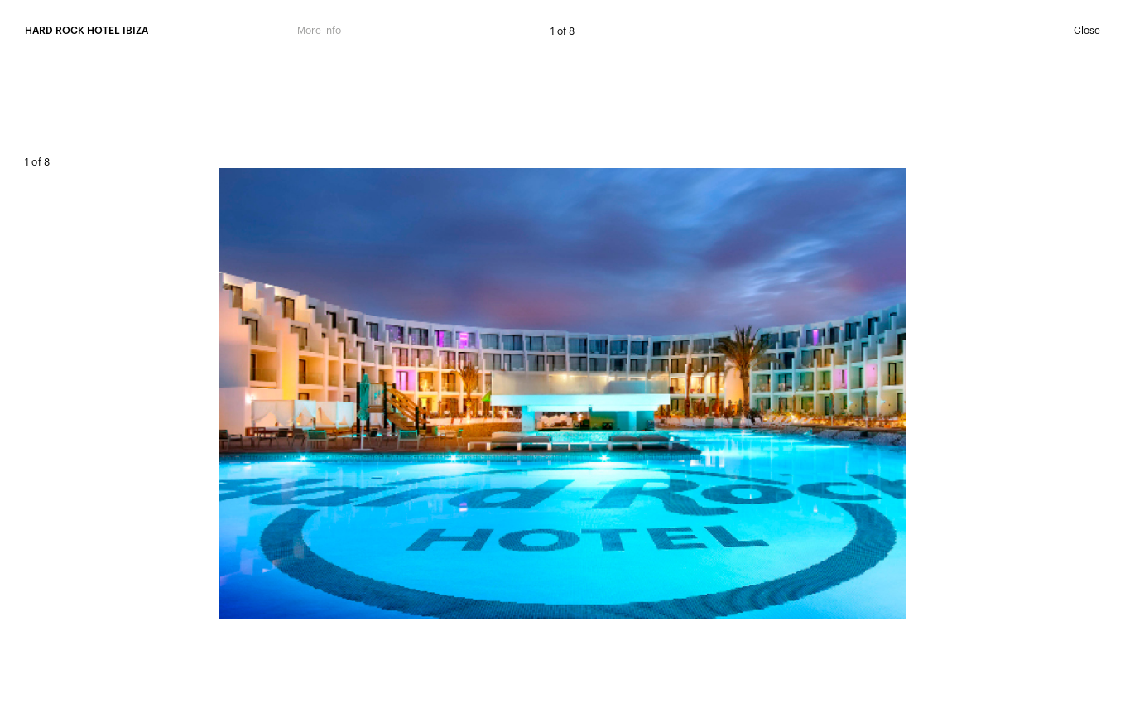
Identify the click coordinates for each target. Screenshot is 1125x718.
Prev (294, 388)
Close (1087, 31)
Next (832, 388)
